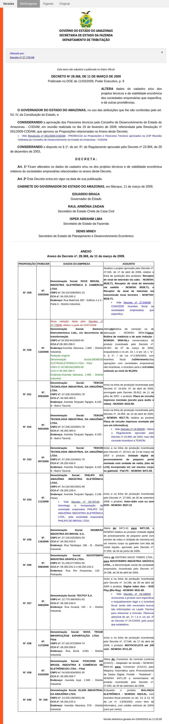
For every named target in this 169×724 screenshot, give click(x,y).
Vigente (48, 4)
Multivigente (28, 4)
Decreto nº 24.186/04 (137, 594)
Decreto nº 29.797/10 (85, 501)
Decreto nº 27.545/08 (137, 302)
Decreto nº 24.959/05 (133, 429)
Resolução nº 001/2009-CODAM (46, 135)
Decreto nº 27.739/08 (22, 57)
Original (64, 4)
